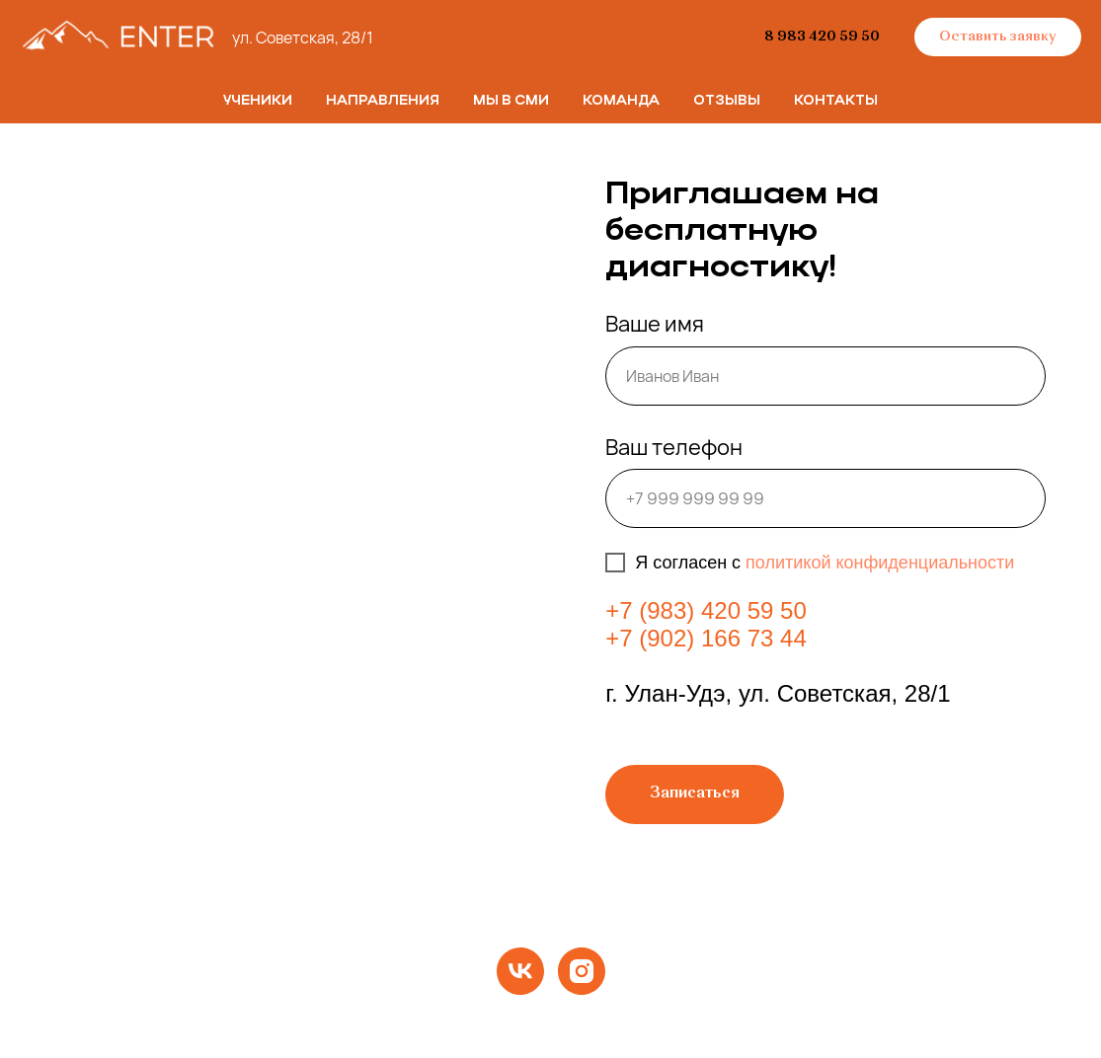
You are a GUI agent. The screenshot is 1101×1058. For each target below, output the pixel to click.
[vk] (520, 971)
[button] (997, 37)
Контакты (836, 101)
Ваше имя (654, 324)
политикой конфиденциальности (880, 562)
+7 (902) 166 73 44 (706, 638)
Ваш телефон (674, 447)
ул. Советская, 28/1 (302, 37)
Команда (621, 101)
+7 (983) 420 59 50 (706, 610)
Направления (382, 101)
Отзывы (726, 101)
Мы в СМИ (511, 101)
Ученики (257, 101)
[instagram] (581, 971)
